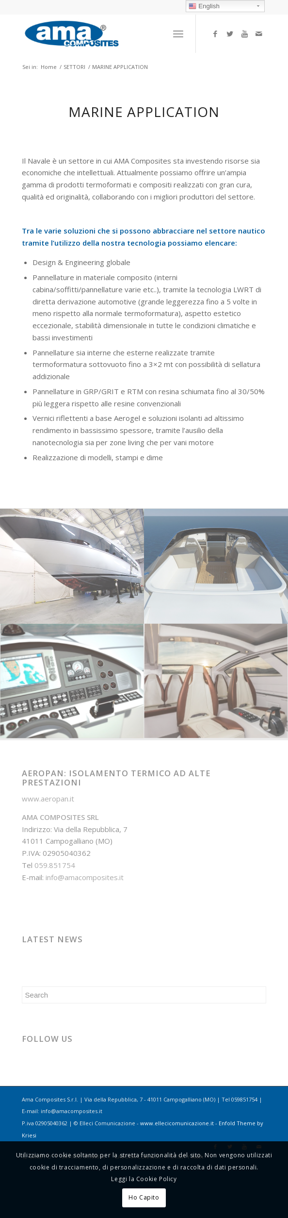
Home (49, 66)
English (204, 6)
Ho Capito (143, 1197)
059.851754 (54, 865)
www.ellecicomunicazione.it (177, 1123)
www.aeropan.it (48, 798)
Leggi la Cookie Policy (143, 1179)
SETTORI (74, 66)
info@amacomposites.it (85, 877)
